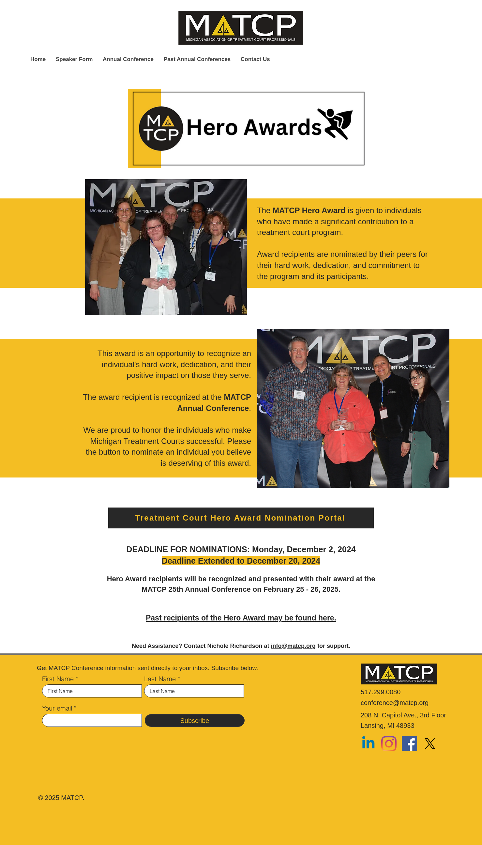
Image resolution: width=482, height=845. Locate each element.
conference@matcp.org (395, 702)
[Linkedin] (368, 743)
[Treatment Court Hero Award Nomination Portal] (241, 518)
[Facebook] (409, 743)
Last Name (160, 679)
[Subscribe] (195, 720)
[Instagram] (389, 743)
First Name (58, 679)
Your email (57, 708)
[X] (430, 743)
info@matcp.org (293, 646)
